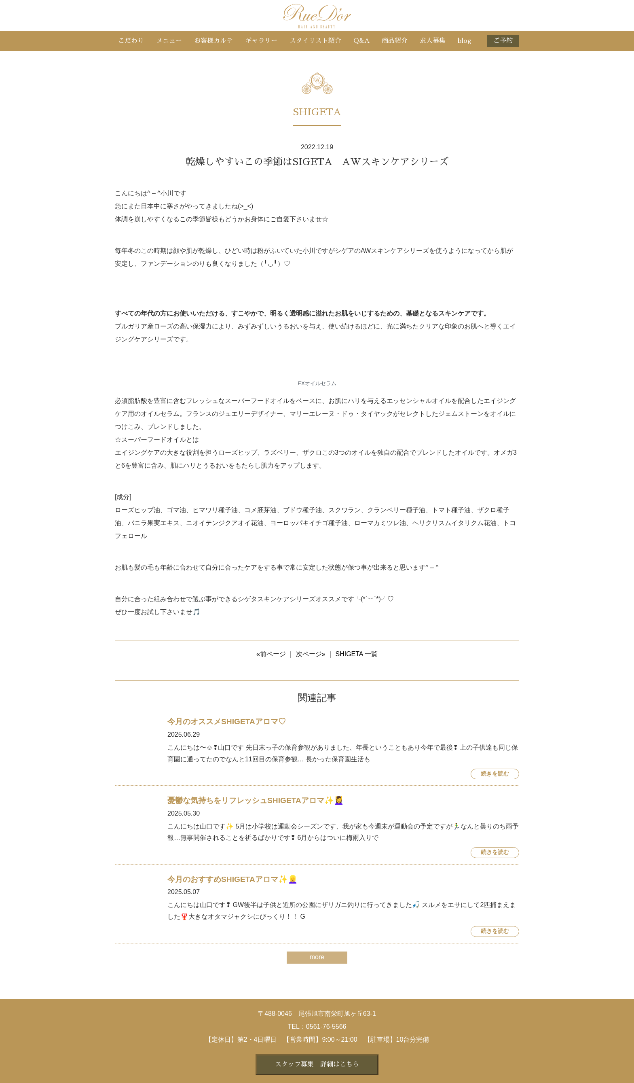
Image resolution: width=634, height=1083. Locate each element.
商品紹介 (395, 41)
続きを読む (495, 774)
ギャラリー (261, 41)
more (317, 957)
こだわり (131, 41)
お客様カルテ (213, 41)
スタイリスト (315, 41)
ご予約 (503, 41)
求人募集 (433, 41)
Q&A (361, 41)
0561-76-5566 (326, 1026)
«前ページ (271, 654)
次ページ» (310, 654)
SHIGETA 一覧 (356, 654)
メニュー (169, 41)
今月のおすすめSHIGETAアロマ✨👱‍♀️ (232, 879)
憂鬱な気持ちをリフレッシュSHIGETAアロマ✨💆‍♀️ (255, 800)
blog (464, 41)
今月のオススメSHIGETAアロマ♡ (226, 721)
